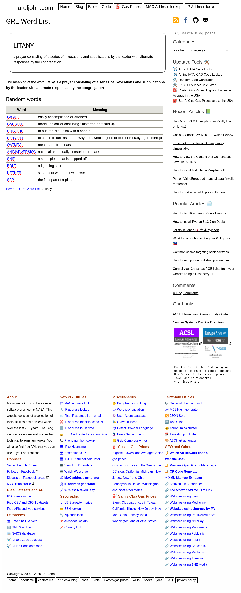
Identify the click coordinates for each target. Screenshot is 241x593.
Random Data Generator (196, 81)
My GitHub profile (19, 485)
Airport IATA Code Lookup (196, 71)
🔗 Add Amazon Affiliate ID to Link (188, 491)
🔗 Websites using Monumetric (186, 529)
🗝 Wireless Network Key (77, 491)
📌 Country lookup (72, 529)
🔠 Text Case (174, 423)
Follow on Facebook (21, 473)
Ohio (141, 479)
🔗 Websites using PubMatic (185, 535)
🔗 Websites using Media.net (185, 553)
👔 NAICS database (21, 535)
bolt (11, 166)
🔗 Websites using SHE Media (186, 566)
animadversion (21, 152)
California (132, 473)
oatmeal (15, 145)
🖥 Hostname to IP (73, 454)
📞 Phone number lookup (77, 442)
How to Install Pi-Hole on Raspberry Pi (199, 172)
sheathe (15, 131)
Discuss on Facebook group (26, 479)
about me (27, 581)
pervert (15, 138)
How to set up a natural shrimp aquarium (201, 262)
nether (14, 173)
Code (106, 6)
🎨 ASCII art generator (180, 442)
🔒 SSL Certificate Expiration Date (83, 435)
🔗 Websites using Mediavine (185, 504)
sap (10, 180)
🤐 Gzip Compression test (130, 442)
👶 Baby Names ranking (129, 404)
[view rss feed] (176, 21)
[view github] (196, 21)
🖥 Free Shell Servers (22, 522)
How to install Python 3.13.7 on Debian (199, 223)
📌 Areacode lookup (74, 522)
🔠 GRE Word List (19, 529)
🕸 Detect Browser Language (132, 429)
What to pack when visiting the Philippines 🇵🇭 (202, 242)
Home (65, 6)
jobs (159, 581)
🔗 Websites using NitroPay (184, 522)
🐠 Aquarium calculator (181, 429)
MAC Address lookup (164, 6)
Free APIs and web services (26, 510)
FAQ (169, 581)
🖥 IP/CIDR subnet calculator (80, 460)
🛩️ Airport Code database (25, 541)
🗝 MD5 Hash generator (182, 411)
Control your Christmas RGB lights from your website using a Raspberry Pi (203, 273)
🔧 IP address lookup (74, 411)
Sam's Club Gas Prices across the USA (206, 102)
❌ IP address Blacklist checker (81, 423)
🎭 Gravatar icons (124, 423)
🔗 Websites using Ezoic (182, 498)
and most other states (127, 491)
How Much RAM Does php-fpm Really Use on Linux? (202, 125)
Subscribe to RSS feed (22, 467)
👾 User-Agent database (129, 417)
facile (13, 117)
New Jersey (145, 510)
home (12, 581)
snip (11, 159)
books (148, 581)
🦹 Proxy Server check (128, 435)
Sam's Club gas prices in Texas (133, 504)
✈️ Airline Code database (24, 547)
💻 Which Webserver (74, 473)
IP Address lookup (202, 6)
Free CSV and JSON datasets (27, 504)
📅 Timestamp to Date (180, 435)
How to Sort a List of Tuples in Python (199, 193)
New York (129, 479)
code (84, 581)
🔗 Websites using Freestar (184, 560)
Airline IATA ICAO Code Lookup (200, 76)
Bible (92, 6)
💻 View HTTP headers (76, 467)
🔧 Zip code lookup (73, 516)
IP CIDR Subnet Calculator (197, 86)
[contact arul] (205, 21)
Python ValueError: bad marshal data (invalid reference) (203, 183)
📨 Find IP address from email (80, 417)
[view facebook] (186, 21)
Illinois (131, 510)
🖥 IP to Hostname (73, 448)
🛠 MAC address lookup (76, 404)
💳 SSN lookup (70, 510)
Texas (137, 485)
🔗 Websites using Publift (182, 541)
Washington (150, 485)
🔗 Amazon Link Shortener (183, 485)
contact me (45, 581)
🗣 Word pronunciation (128, 411)
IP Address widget (19, 498)
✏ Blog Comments (185, 294)
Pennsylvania (121, 485)
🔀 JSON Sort (175, 417)
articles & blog (67, 581)
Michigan (146, 473)
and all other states (143, 522)
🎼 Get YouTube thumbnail (183, 404)
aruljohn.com (35, 7)
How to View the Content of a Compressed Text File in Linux (202, 161)
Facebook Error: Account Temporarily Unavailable (198, 147)
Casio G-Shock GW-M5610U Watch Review (203, 136)
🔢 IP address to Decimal (77, 429)
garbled (15, 124)
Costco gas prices (116, 581)
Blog (79, 6)
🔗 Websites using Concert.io (185, 547)
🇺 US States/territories (76, 504)
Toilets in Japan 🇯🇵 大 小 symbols (196, 231)
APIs (136, 581)
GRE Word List (29, 189)
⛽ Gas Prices (128, 6)
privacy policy (186, 581)
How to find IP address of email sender (199, 215)
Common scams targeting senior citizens (201, 253)
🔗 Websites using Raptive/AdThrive (190, 516)
